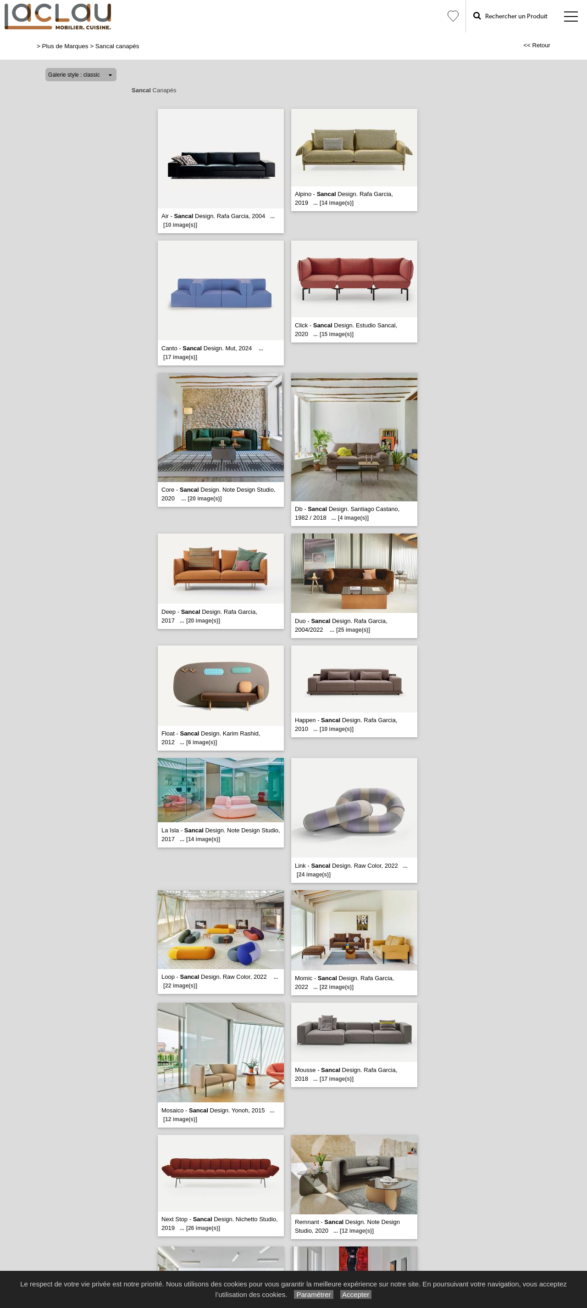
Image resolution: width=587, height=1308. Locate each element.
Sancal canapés (117, 46)
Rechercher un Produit (510, 15)
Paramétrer (313, 1294)
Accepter (356, 1294)
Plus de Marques (65, 46)
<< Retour (536, 45)
